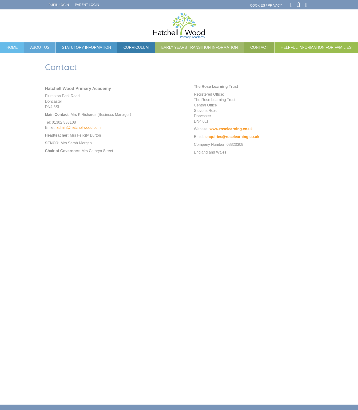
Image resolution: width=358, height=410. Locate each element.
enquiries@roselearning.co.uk (232, 137)
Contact (259, 47)
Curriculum (136, 47)
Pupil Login (58, 5)
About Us (39, 47)
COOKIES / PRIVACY (266, 5)
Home (12, 47)
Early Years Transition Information (199, 47)
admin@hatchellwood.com (78, 128)
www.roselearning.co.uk (231, 129)
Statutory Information (86, 47)
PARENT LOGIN (87, 5)
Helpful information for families (316, 47)
